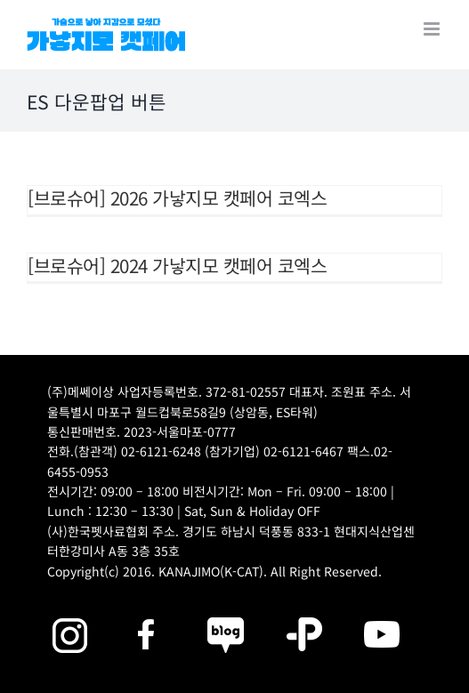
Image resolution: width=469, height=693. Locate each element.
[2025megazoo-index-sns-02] (69, 614)
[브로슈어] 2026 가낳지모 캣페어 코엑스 (177, 197)
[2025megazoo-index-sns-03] (381, 614)
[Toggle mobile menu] (433, 29)
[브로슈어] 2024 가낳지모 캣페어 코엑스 (177, 265)
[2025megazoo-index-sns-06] (304, 614)
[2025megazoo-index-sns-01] (147, 614)
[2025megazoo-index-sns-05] (226, 614)
